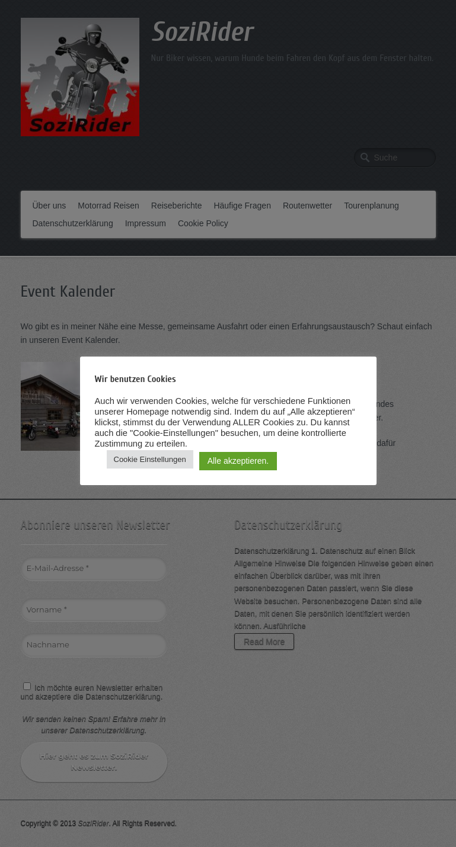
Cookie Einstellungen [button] (150, 459)
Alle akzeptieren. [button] (238, 461)
